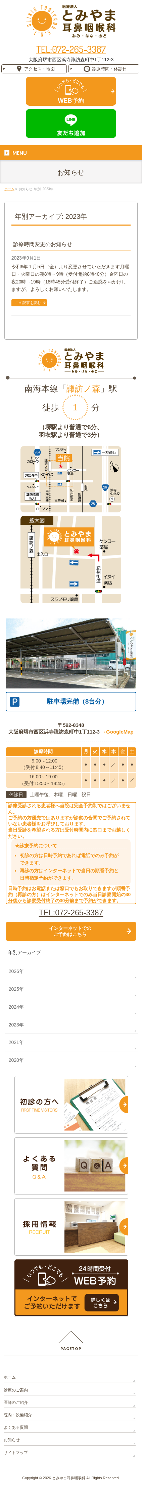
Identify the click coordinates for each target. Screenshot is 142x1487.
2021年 (16, 1042)
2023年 (16, 1024)
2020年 (16, 1060)
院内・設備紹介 (18, 1415)
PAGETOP (71, 1348)
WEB (71, 100)
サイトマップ (16, 1452)
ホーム (10, 1377)
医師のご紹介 (16, 1402)
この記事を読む (28, 303)
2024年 (16, 1007)
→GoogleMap (117, 732)
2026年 (16, 971)
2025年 (16, 989)
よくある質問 (16, 1427)
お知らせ (12, 1440)
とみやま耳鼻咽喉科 (68, 1478)
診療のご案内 (16, 1390)
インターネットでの (70, 931)
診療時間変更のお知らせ (42, 244)
